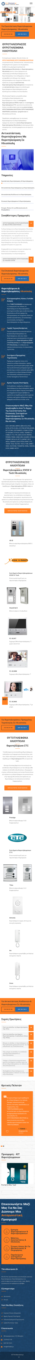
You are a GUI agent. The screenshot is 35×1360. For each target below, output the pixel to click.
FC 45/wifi (13, 702)
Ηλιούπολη (26, 291)
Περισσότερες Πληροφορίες (17, 511)
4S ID (11, 540)
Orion (11, 983)
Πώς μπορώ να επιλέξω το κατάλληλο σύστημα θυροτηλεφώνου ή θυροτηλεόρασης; (15, 1053)
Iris (10, 950)
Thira (11, 885)
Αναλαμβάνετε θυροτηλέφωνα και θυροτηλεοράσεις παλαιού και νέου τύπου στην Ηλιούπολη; (16, 1072)
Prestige (12, 817)
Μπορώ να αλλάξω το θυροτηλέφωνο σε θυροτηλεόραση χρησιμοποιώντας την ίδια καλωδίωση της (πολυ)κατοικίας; (16, 1044)
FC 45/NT (12, 638)
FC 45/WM (13, 671)
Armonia (12, 918)
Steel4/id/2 (13, 608)
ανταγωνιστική (11, 1215)
